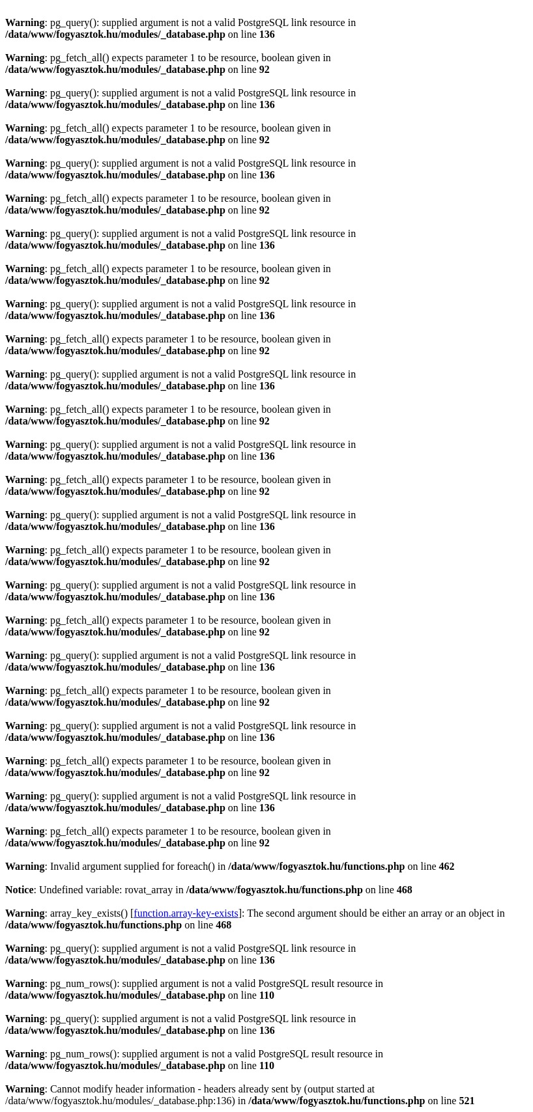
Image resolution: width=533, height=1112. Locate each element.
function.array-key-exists (186, 913)
